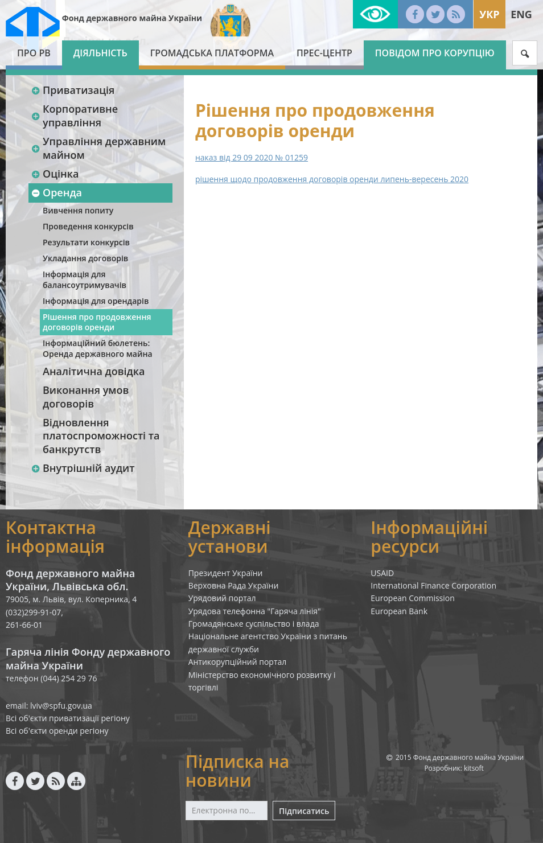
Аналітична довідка (94, 371)
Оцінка (55, 173)
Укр (489, 14)
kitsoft (474, 768)
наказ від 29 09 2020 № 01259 (251, 157)
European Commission (413, 598)
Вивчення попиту (78, 210)
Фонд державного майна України (132, 18)
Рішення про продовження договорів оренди (97, 321)
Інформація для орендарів (96, 300)
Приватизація (72, 90)
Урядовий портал (222, 598)
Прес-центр (324, 53)
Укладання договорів (85, 258)
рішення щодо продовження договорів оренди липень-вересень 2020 (331, 179)
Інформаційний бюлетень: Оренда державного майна (98, 348)
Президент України (225, 573)
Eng (521, 14)
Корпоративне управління (74, 115)
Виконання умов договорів (86, 396)
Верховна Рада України (233, 585)
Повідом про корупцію (435, 53)
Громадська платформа (212, 53)
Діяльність (100, 53)
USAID (382, 573)
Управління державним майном (98, 147)
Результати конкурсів (86, 242)
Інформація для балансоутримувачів (84, 279)
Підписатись (304, 810)
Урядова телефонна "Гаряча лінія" (254, 611)
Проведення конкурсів (88, 226)
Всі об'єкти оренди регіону (57, 730)
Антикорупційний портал (237, 661)
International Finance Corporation (433, 585)
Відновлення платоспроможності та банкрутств (101, 436)
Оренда (56, 192)
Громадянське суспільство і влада (253, 623)
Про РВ (34, 53)
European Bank (399, 611)
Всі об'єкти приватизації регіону (68, 718)
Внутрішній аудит (83, 468)
